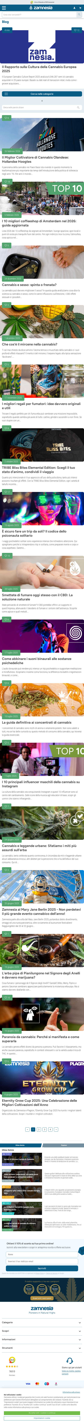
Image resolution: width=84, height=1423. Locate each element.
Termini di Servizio (52, 1273)
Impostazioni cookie (42, 1418)
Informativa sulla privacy (71, 1392)
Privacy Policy (39, 1273)
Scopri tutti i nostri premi (42, 1298)
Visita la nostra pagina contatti (71, 1372)
